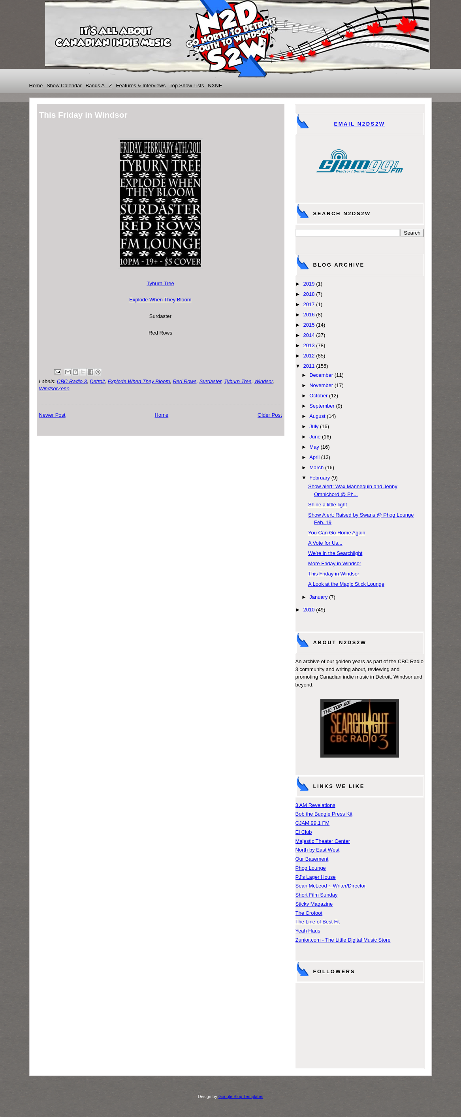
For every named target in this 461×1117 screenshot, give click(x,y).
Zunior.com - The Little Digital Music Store (343, 940)
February (319, 478)
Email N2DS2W (359, 124)
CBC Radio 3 (72, 381)
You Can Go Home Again (336, 533)
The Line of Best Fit (317, 922)
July (313, 426)
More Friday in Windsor (334, 563)
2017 (309, 304)
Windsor (263, 381)
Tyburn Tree (160, 283)
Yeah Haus (307, 931)
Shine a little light (327, 505)
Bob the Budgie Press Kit (324, 814)
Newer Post (52, 415)
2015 (309, 325)
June (314, 437)
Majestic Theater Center (322, 841)
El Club (303, 832)
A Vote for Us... (325, 543)
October (318, 396)
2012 (309, 356)
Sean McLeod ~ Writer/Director (330, 886)
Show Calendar (64, 85)
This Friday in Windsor (333, 574)
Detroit (97, 381)
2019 (309, 284)
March (316, 467)
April (314, 457)
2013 (309, 345)
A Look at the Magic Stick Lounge (346, 584)
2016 (309, 315)
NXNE (215, 85)
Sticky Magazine (314, 904)
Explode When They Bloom (160, 300)
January (318, 597)
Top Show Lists (186, 85)
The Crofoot (309, 913)
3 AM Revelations (315, 805)
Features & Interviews (141, 85)
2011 (309, 366)
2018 (309, 294)
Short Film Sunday (316, 895)
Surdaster (210, 381)
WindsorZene (54, 388)
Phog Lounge (310, 868)
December (321, 375)
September (322, 406)
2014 (309, 335)
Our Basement (312, 859)
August (317, 416)
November (321, 385)
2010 (309, 610)
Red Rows (184, 381)
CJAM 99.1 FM (312, 823)
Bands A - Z (99, 85)
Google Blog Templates (240, 1096)
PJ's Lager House (315, 877)
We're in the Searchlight (335, 553)
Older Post (270, 415)
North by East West (317, 850)
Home (36, 85)
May (314, 447)
